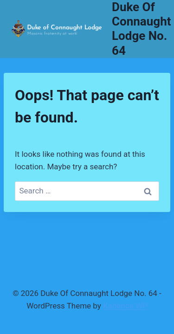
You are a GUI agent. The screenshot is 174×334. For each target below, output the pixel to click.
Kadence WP (125, 305)
